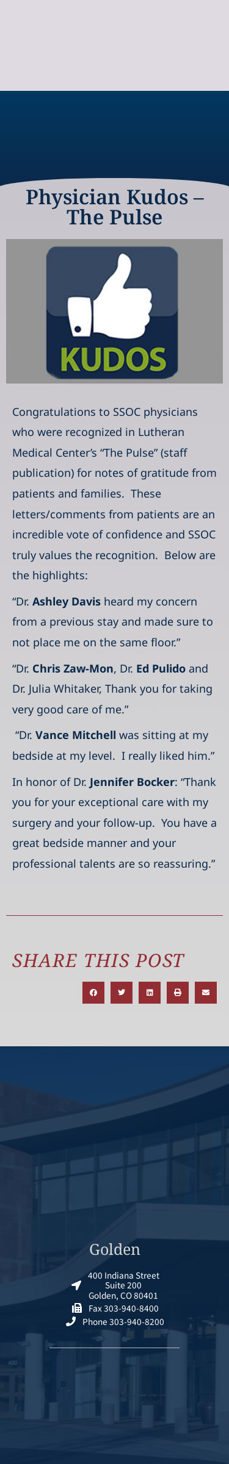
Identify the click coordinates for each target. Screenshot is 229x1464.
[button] (93, 993)
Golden (114, 1248)
